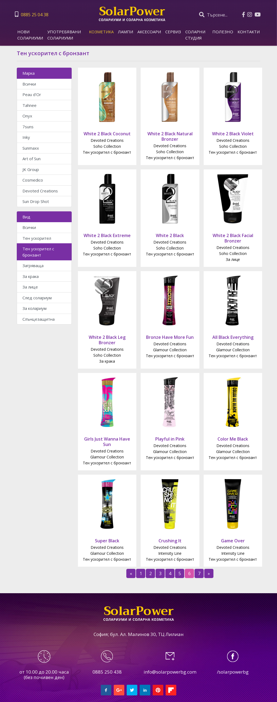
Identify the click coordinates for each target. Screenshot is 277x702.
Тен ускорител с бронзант (38, 252)
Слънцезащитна (38, 319)
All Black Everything (232, 337)
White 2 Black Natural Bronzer (170, 136)
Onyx (27, 116)
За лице (30, 287)
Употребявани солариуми (64, 35)
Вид (26, 216)
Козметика (101, 31)
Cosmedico (32, 180)
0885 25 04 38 (31, 14)
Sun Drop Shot (35, 201)
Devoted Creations (40, 190)
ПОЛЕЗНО (222, 31)
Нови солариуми (30, 35)
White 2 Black (170, 235)
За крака (30, 276)
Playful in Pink (169, 439)
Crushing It (170, 540)
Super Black (107, 540)
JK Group (30, 169)
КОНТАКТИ (249, 31)
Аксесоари (149, 31)
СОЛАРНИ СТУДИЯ (195, 35)
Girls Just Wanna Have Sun (107, 441)
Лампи (125, 31)
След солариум (37, 297)
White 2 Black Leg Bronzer (107, 339)
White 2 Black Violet (233, 133)
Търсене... (213, 15)
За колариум (34, 308)
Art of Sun (31, 158)
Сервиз (173, 31)
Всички (29, 84)
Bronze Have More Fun (170, 337)
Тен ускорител (36, 238)
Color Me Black (232, 439)
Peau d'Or (31, 94)
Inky (26, 137)
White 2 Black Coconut (107, 133)
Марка (28, 73)
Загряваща (33, 265)
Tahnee (29, 105)
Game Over (233, 540)
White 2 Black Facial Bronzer (233, 238)
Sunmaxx (30, 148)
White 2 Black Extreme (107, 235)
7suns (28, 126)
